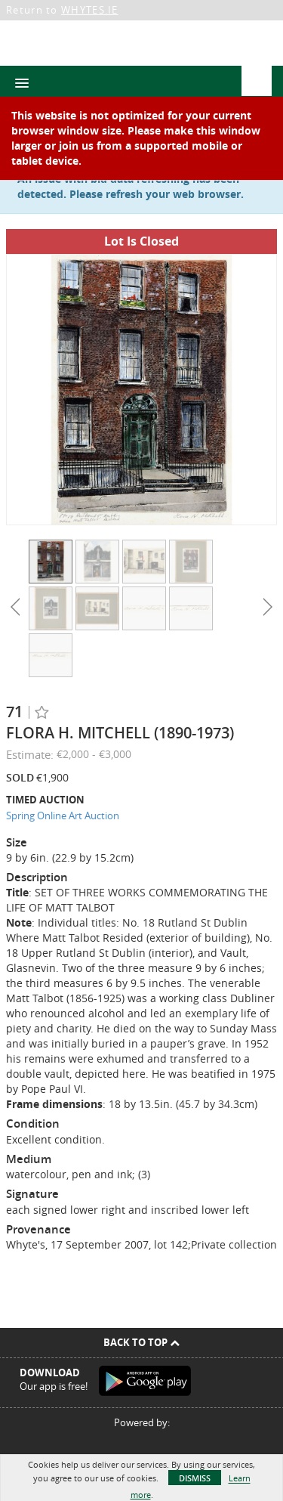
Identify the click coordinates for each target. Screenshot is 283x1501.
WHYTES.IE (89, 10)
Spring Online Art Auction (62, 815)
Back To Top (141, 1342)
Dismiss (195, 1478)
